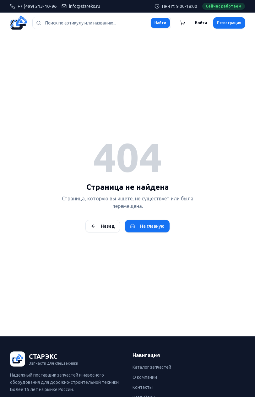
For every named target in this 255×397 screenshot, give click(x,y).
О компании (145, 377)
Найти (160, 23)
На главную (147, 226)
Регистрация (229, 23)
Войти (201, 23)
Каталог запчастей (152, 367)
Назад (103, 226)
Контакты (143, 387)
